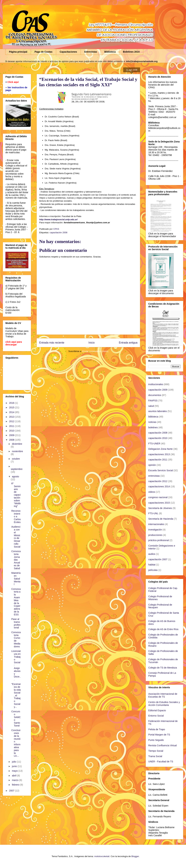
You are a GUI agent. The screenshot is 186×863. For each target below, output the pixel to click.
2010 (12, 430)
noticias (152, 422)
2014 (12, 412)
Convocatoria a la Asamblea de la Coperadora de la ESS (16, 602)
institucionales (155, 384)
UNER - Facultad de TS (160, 761)
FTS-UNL (153, 513)
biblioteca (153, 416)
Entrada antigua (128, 342)
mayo (15, 770)
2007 (12, 790)
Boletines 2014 (131, 51)
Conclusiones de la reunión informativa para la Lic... (15, 743)
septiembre (16, 469)
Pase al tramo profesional (15, 623)
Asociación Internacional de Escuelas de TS (162, 695)
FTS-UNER (154, 443)
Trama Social (155, 756)
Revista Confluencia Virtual (162, 745)
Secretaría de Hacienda (160, 518)
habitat (151, 564)
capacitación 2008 (58, 232)
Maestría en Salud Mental (15, 579)
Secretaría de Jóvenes (160, 508)
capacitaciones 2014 (159, 486)
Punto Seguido (156, 740)
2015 (12, 407)
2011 (12, 426)
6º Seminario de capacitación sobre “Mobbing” (16, 494)
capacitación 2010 (157, 438)
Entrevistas (90, 51)
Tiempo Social (155, 751)
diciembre (17, 443)
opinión (152, 465)
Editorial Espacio (157, 710)
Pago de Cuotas (43, 51)
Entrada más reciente (51, 342)
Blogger (135, 856)
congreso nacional (158, 497)
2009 (12, 435)
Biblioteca (110, 51)
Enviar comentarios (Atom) (95, 351)
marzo (15, 780)
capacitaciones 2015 (159, 502)
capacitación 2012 (157, 481)
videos (151, 492)
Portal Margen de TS (159, 734)
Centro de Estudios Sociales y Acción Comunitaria (164, 703)
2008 (12, 439)
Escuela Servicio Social (160, 470)
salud (151, 406)
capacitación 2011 (157, 459)
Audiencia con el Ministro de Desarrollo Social (15, 536)
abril (14, 775)
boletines (153, 427)
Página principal (18, 51)
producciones (155, 535)
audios (151, 554)
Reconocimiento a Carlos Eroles (16, 516)
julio (14, 761)
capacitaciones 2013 (159, 454)
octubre (16, 458)
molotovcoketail (101, 856)
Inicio (91, 342)
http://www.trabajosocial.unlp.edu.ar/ (58, 219)
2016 (12, 403)
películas (153, 570)
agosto (15, 476)
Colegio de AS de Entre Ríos (163, 629)
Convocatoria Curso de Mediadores (16, 639)
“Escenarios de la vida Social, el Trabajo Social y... (16, 695)
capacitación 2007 (157, 559)
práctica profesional (158, 540)
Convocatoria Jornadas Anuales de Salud (16, 560)
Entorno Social (156, 715)
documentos (154, 395)
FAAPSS (152, 400)
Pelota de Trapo (156, 729)
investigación (155, 529)
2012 (12, 421)
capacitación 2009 (157, 389)
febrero (16, 784)
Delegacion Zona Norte (160, 449)
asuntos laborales (157, 411)
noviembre (17, 451)
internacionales (156, 524)
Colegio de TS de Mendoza (162, 667)
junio (14, 766)
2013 (12, 416)
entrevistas (154, 475)
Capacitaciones (68, 51)
